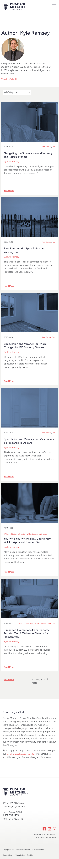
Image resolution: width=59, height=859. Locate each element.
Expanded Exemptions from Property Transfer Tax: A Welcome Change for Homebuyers (26, 633)
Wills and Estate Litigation (15, 534)
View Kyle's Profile (9, 79)
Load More (9, 679)
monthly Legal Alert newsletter (21, 754)
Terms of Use (7, 855)
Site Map (30, 855)
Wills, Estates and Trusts (37, 534)
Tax (53, 147)
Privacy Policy (19, 855)
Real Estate (46, 147)
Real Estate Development (40, 623)
